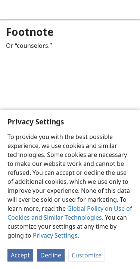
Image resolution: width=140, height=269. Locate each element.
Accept (20, 255)
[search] (131, 10)
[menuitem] (11, 9)
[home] (11, 9)
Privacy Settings (55, 235)
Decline (50, 255)
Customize (87, 255)
